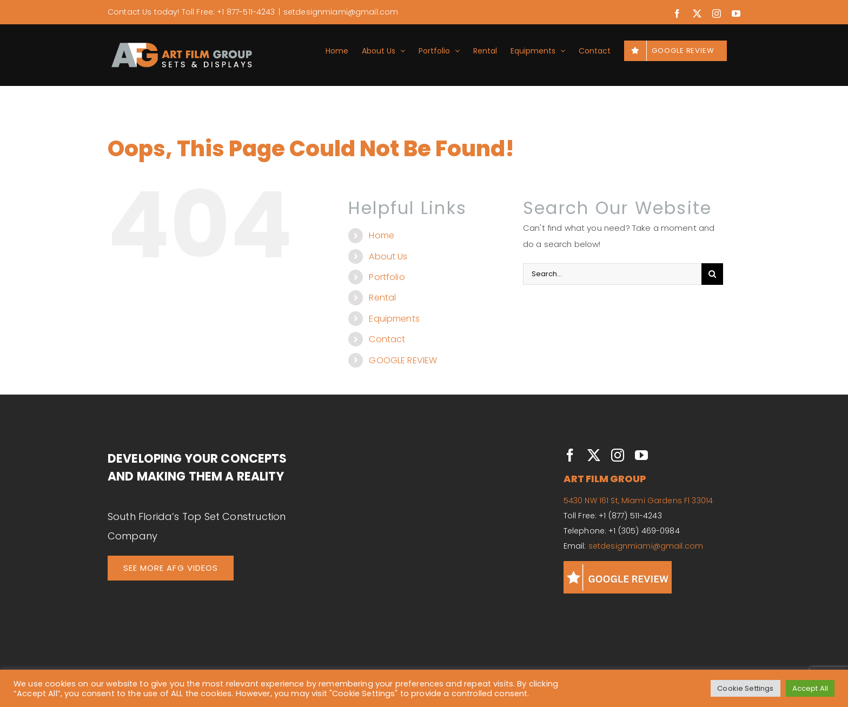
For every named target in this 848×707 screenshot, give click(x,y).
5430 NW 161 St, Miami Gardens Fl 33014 (638, 500)
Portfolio (387, 277)
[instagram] (617, 455)
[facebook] (570, 455)
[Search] (712, 274)
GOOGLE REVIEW (403, 360)
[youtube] (641, 455)
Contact (387, 339)
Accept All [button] (810, 688)
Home (381, 235)
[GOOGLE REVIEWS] (618, 565)
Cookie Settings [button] (745, 688)
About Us (388, 256)
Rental (382, 297)
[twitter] (593, 455)
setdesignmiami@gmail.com (341, 11)
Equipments (394, 318)
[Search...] (612, 274)
